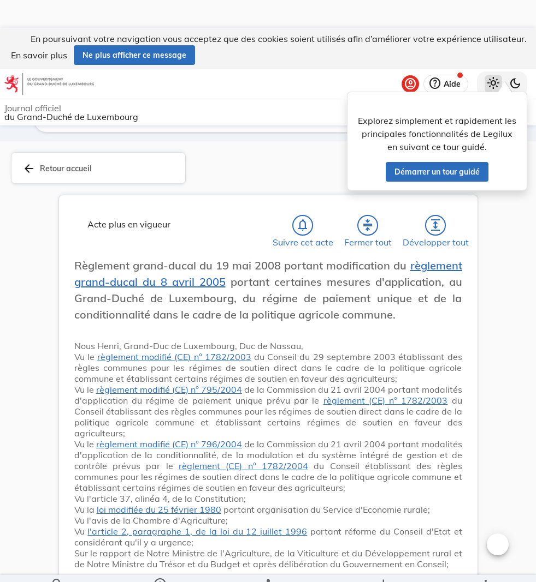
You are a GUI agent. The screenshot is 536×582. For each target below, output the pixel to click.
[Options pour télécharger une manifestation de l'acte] (382, 564)
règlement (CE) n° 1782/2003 (385, 402)
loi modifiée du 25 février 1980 (159, 511)
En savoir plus (39, 27)
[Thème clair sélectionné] (493, 56)
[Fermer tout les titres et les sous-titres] (367, 227)
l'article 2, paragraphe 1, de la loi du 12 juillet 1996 (197, 533)
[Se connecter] (410, 56)
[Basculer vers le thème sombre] (515, 56)
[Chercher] (57, 564)
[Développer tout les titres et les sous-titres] (435, 227)
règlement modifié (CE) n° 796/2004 (169, 446)
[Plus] (485, 564)
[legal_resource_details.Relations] (268, 564)
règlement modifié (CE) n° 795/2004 (169, 391)
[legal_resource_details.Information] (160, 564)
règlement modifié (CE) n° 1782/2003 (174, 358)
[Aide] (445, 56)
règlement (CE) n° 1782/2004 (243, 468)
